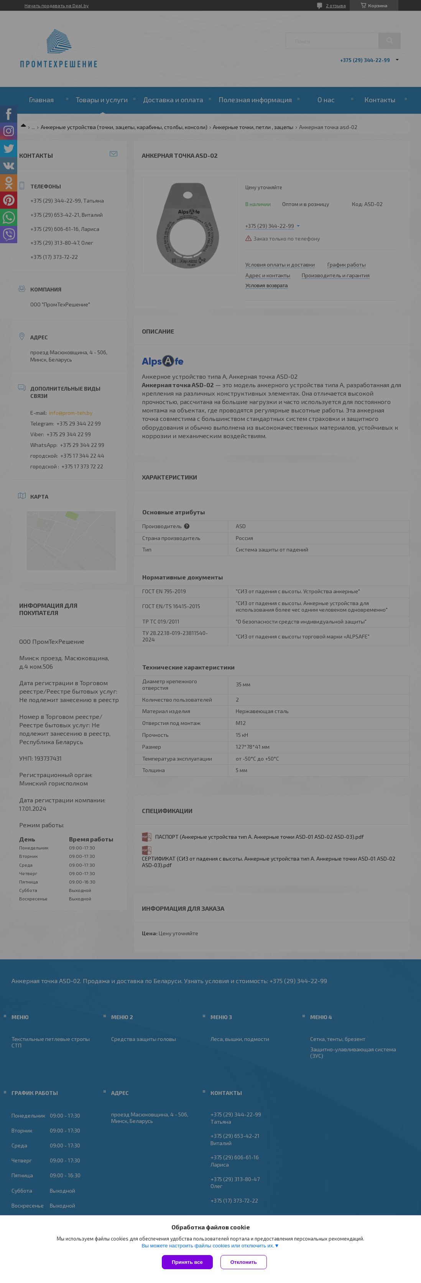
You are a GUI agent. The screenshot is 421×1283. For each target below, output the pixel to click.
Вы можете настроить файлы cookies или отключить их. (207, 1246)
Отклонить (243, 1262)
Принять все (187, 1262)
